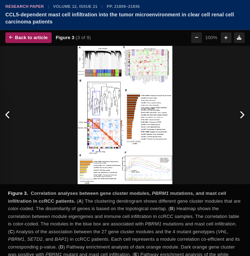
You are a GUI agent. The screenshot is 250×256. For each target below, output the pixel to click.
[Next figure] (242, 115)
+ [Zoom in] (226, 37)
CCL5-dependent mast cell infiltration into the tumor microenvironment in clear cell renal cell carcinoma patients (119, 18)
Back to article (28, 37)
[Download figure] (239, 37)
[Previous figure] (8, 115)
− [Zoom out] (196, 37)
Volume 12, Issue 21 (75, 6)
